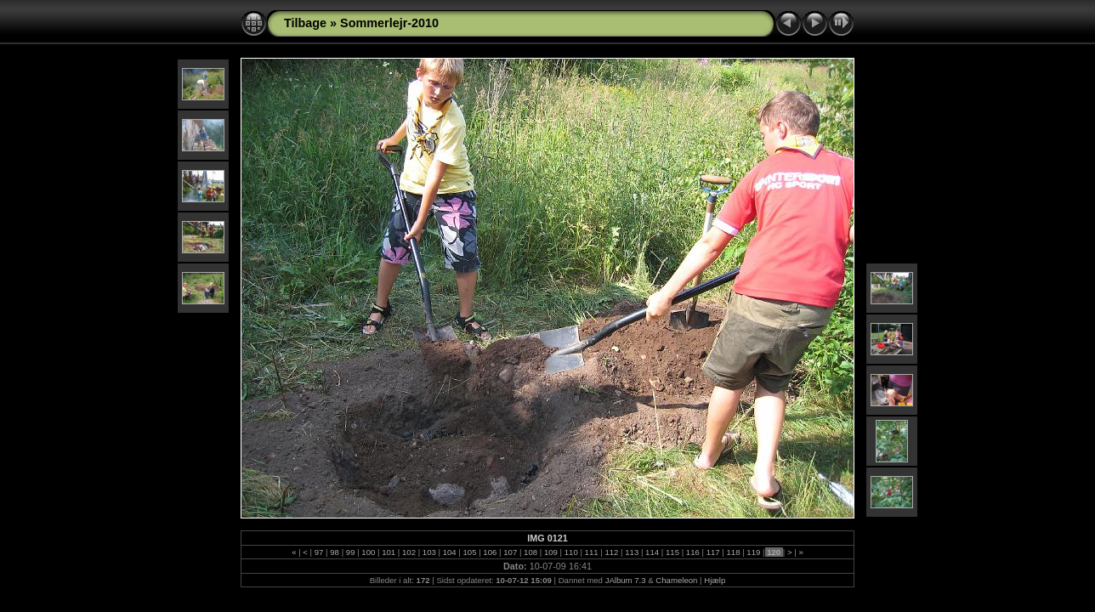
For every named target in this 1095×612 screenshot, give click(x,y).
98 (335, 552)
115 (672, 552)
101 (388, 552)
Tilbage (305, 23)
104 (449, 552)
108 (530, 552)
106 (490, 552)
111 (591, 552)
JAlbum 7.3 (625, 580)
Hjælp (714, 580)
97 (319, 552)
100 (368, 552)
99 (350, 552)
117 (713, 552)
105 (470, 552)
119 (754, 552)
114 (652, 552)
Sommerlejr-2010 (389, 23)
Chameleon (676, 580)
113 (632, 552)
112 (612, 552)
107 (510, 552)
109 (550, 552)
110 (571, 552)
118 (733, 552)
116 (692, 552)
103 (429, 552)
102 (408, 552)
